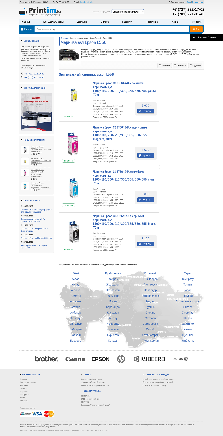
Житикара (113, 295)
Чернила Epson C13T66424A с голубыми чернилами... (41, 185)
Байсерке (76, 329)
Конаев (113, 340)
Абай (75, 273)
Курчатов (113, 335)
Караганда (113, 307)
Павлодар (150, 290)
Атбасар (75, 312)
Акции (175, 21)
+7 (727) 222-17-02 (188, 9)
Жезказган (113, 290)
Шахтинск (187, 323)
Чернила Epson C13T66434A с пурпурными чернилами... (37, 173)
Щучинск (187, 335)
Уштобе (187, 307)
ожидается (180, 65)
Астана (75, 307)
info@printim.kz (86, 2)
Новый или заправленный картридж (158, 379)
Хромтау (187, 312)
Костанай (150, 273)
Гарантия (127, 21)
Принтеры (85, 396)
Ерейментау (113, 273)
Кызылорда (150, 279)
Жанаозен (113, 284)
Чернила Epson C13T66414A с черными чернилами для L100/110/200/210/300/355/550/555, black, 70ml (124, 222)
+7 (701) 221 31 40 (34, 77)
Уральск (187, 295)
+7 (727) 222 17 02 (34, 73)
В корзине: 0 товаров (207, 37)
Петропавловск (150, 295)
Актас (75, 279)
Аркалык (75, 301)
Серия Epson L (95, 38)
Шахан (187, 318)
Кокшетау (113, 323)
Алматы (75, 295)
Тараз (187, 273)
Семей (150, 329)
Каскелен (113, 312)
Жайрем (113, 279)
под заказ (195, 65)
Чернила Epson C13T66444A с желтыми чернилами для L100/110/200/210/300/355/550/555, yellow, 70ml (125, 89)
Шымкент (188, 329)
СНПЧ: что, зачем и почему (154, 385)
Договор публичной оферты (93, 382)
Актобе (75, 290)
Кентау (113, 318)
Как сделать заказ (53, 21)
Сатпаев (150, 318)
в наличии (164, 65)
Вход (189, 2)
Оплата (105, 21)
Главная (25, 21)
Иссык (113, 301)
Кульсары (113, 329)
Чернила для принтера (79, 38)
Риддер (150, 301)
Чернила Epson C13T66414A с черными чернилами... (41, 149)
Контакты (197, 21)
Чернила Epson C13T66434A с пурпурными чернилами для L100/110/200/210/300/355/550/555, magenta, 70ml (120, 133)
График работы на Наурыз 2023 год (36, 238)
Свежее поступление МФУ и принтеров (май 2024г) (33, 220)
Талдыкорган (150, 340)
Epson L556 (107, 38)
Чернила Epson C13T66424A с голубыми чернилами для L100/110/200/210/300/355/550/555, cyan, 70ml (124, 177)
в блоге (36, 200)
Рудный (150, 307)
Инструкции (152, 21)
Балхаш (75, 335)
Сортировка (150, 323)
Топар (187, 290)
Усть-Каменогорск (187, 301)
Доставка (82, 21)
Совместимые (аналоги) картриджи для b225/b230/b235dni (36, 211)
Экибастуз (187, 340)
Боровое (75, 340)
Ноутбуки (85, 402)
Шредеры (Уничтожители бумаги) (95, 405)
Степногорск (150, 335)
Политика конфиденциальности (95, 385)
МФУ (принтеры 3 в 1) (90, 399)
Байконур (76, 323)
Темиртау (187, 279)
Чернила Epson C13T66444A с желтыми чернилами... (41, 160)
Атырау (75, 318)
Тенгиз (187, 284)
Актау (75, 284)
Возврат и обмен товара (91, 379)
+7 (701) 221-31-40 (188, 14)
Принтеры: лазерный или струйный (158, 382)
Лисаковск (150, 284)
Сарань (150, 312)
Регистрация (197, 2)
